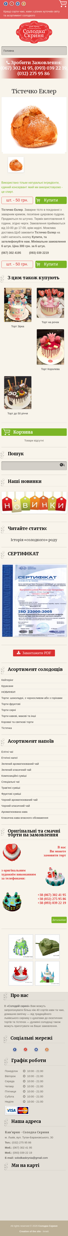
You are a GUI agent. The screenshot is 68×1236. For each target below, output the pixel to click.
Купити (51, 200)
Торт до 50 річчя (17, 413)
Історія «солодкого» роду (34, 540)
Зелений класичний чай (16, 769)
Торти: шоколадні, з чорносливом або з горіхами (31, 697)
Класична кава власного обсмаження (24, 817)
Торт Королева (50, 369)
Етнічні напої (9, 757)
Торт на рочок (50, 322)
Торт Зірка (17, 326)
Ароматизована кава (14, 811)
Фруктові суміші (11, 793)
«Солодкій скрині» (18, 1005)
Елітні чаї (7, 751)
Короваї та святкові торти (17, 721)
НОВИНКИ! (8, 691)
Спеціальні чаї (10, 781)
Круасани (7, 685)
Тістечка (6, 727)
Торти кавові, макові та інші (18, 715)
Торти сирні (8, 709)
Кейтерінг (7, 679)
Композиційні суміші (14, 775)
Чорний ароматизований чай (19, 799)
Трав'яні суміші (10, 787)
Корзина (63, 3)
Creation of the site (30, 1231)
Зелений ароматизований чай (20, 763)
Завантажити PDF (34, 653)
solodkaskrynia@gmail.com (31, 1157)
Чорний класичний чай (15, 805)
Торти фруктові (10, 703)
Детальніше (59, 919)
